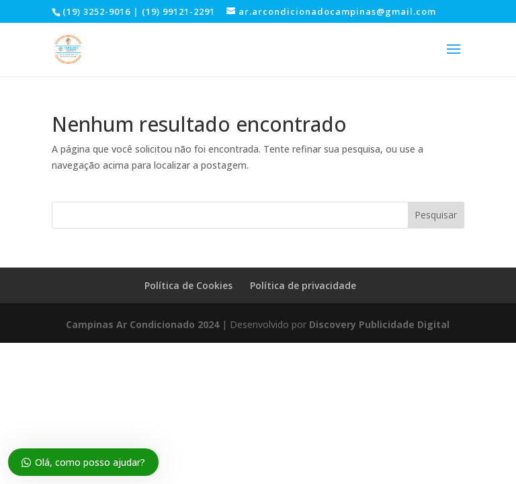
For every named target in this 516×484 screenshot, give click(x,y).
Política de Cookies (188, 285)
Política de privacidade (303, 285)
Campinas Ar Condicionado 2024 (142, 324)
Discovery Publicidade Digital (379, 324)
